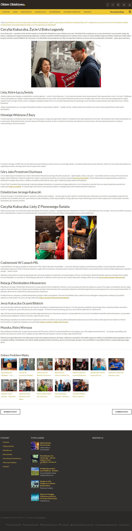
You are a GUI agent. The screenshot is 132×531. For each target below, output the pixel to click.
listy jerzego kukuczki (95, 22)
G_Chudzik (65, 525)
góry (34, 22)
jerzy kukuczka (56, 22)
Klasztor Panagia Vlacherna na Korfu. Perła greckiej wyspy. (48, 496)
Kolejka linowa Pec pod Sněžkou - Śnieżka (49, 469)
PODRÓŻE (6, 12)
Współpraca (7, 450)
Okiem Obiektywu (13, 4)
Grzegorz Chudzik (14, 525)
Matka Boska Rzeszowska (45, 444)
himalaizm (43, 22)
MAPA (15, 12)
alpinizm (9, 22)
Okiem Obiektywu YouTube (83, 525)
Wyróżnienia (7, 454)
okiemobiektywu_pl (49, 525)
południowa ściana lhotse (25, 25)
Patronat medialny (9, 462)
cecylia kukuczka (22, 22)
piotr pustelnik (113, 22)
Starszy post (121, 412)
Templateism (41, 517)
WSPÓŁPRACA (26, 12)
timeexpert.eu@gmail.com (107, 525)
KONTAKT (88, 12)
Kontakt (6, 466)
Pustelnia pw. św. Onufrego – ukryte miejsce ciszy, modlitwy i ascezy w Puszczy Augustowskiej (43, 461)
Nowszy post (10, 412)
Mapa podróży (8, 446)
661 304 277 (125, 525)
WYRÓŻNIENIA (54, 12)
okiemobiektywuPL (31, 525)
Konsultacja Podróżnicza (12, 458)
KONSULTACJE (40, 12)
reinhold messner (47, 25)
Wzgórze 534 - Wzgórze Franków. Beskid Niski (47, 483)
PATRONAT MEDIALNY (72, 12)
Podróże (6, 442)
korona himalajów (73, 22)
